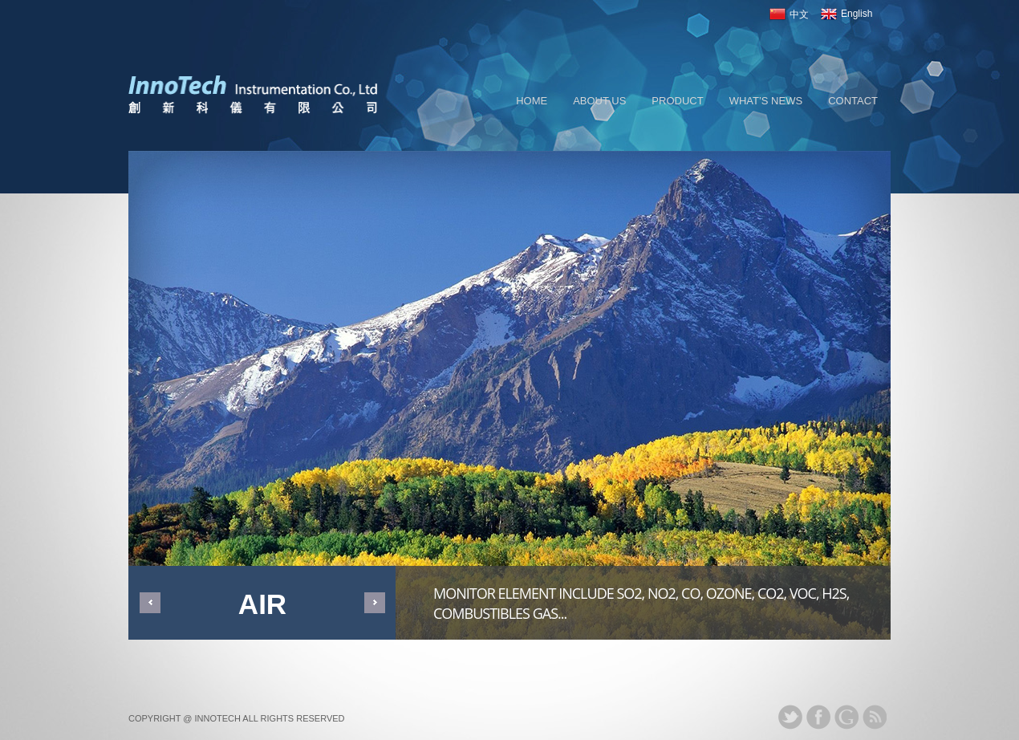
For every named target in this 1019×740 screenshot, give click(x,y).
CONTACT (853, 101)
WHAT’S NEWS (765, 101)
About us (599, 101)
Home (531, 101)
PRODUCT (677, 101)
